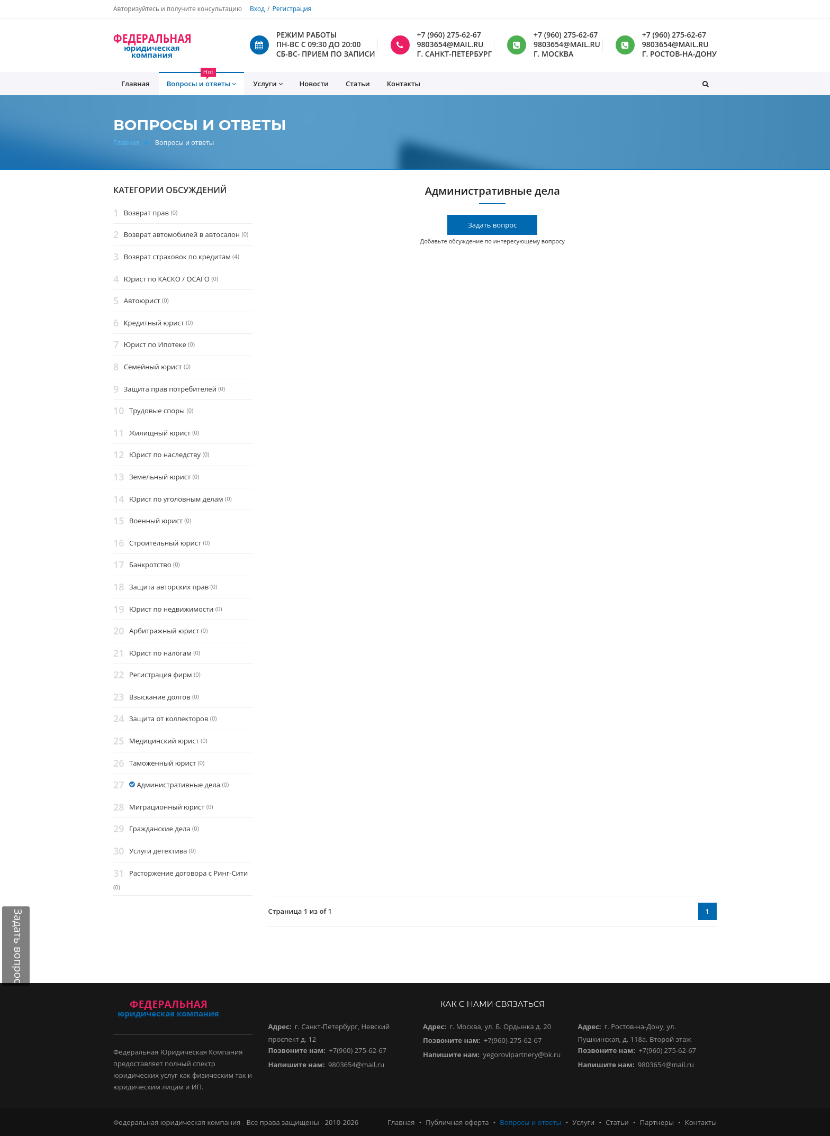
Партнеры (657, 1122)
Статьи (358, 83)
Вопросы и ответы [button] (201, 80)
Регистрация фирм (160, 675)
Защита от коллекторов (168, 719)
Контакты (403, 83)
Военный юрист (156, 520)
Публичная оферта (457, 1122)
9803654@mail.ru (356, 1064)
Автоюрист (142, 300)
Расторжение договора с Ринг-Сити (188, 873)
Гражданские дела (160, 829)
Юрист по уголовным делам (176, 499)
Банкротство (150, 565)
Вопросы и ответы (530, 1122)
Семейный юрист (153, 366)
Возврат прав (146, 212)
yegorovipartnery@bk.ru (522, 1054)
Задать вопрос (492, 225)
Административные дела (178, 785)
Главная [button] (135, 83)
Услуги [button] (267, 84)
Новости (314, 83)
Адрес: (280, 1026)
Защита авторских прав (169, 587)
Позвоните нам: (297, 1050)
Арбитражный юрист (164, 630)
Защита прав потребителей (170, 389)
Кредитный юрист (154, 323)
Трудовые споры (157, 410)
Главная (126, 142)
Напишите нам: (296, 1064)
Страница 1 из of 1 (300, 911)
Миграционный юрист (166, 807)
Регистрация (291, 8)
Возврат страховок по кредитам (177, 256)
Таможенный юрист (162, 763)
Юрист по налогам (160, 653)
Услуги (583, 1122)
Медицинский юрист (164, 741)
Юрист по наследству (165, 455)
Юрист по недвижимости (171, 609)
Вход (257, 8)
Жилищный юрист (160, 433)
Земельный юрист (160, 476)
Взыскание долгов (160, 697)
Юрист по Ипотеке (155, 345)
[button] (705, 83)
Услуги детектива (158, 851)
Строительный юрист (165, 543)
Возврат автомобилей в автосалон (182, 235)
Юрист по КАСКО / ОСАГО (167, 279)
